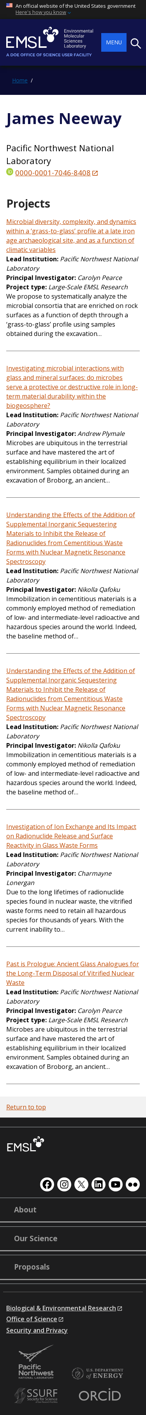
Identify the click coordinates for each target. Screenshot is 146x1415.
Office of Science (31, 1319)
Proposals (32, 1267)
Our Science (36, 1238)
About (25, 1210)
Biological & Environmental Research (61, 1308)
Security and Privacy (37, 1330)
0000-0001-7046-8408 (53, 172)
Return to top (26, 1107)
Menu (114, 42)
